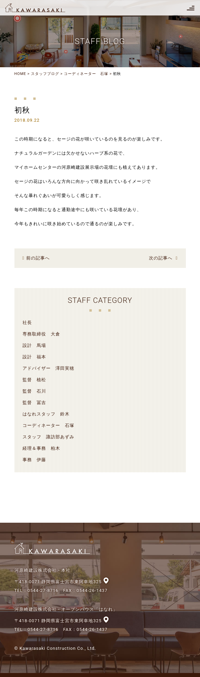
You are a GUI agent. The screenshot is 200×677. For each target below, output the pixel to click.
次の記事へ (160, 258)
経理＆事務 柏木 (41, 448)
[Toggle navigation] (190, 7)
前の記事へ (38, 258)
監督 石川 (34, 391)
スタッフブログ (45, 74)
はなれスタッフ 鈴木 (46, 413)
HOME (20, 74)
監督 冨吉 (34, 402)
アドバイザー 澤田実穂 (48, 368)
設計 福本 (34, 356)
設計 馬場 (34, 345)
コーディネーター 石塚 (86, 74)
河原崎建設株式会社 (41, 7)
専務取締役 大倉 (41, 333)
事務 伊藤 (34, 459)
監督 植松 (34, 379)
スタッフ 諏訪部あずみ (48, 436)
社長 (27, 322)
